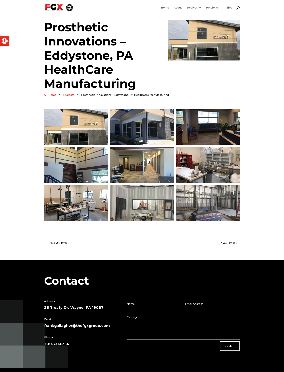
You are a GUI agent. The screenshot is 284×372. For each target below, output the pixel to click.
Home (165, 7)
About (178, 7)
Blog (229, 7)
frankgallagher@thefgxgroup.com (77, 325)
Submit (230, 346)
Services (192, 7)
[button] (4, 41)
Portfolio (212, 7)
